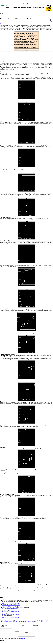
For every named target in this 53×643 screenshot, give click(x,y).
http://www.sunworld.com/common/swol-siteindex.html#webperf (11, 605)
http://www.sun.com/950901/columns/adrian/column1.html (10, 618)
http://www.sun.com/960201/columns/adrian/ (8, 613)
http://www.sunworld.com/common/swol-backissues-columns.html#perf (12, 610)
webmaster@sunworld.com (21, 639)
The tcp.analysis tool (4, 23)
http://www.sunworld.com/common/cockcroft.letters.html (10, 602)
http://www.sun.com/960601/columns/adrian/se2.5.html (10, 607)
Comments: (8, 628)
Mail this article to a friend (51, 22)
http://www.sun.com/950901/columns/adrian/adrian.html (10, 608)
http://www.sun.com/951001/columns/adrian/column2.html (10, 604)
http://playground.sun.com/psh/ (6, 600)
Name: (6, 629)
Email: (6, 631)
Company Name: (6, 632)
